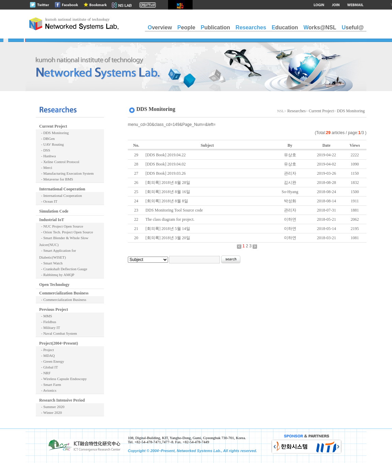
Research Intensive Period (62, 400)
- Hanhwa (47, 156)
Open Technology (54, 284)
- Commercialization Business (62, 300)
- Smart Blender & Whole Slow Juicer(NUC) (63, 241)
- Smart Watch (51, 263)
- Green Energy (51, 361)
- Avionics (47, 390)
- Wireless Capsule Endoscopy (63, 379)
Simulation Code (54, 211)
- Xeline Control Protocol (59, 162)
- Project (46, 350)
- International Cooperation (60, 195)
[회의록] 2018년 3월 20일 (168, 237)
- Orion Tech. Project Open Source (66, 232)
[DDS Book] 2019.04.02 (166, 164)
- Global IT (48, 367)
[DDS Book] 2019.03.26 (166, 173)
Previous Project (53, 309)
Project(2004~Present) (58, 343)
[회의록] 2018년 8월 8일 (167, 201)
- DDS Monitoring (54, 133)
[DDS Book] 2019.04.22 (166, 155)
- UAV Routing (51, 144)
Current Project (53, 126)
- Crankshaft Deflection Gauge (63, 269)
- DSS (44, 150)
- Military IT (49, 327)
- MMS (45, 316)
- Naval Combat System (58, 333)
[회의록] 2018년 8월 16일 (168, 191)
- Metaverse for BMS (56, 179)
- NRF (44, 373)
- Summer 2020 (51, 407)
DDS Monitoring (351, 110)
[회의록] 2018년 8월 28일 (168, 182)
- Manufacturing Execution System (66, 173)
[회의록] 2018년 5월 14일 (168, 228)
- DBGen (47, 138)
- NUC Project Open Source (61, 226)
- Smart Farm (50, 384)
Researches (296, 110)
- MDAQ (47, 355)
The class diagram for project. (170, 219)
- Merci (45, 167)
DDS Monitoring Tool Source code (174, 210)
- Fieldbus (47, 322)
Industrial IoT (51, 219)
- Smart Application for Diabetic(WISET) (57, 253)
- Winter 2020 (50, 412)
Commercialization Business (64, 293)
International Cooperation (62, 189)
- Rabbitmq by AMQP (56, 275)
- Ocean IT (48, 201)
